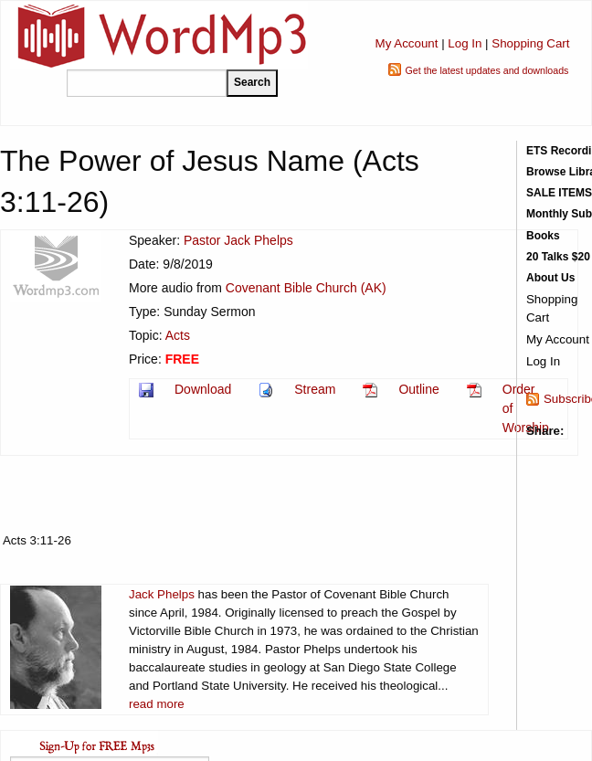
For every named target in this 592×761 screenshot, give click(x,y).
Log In (464, 43)
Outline (418, 389)
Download (202, 389)
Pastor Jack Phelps (238, 240)
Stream (314, 389)
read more (157, 704)
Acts (177, 335)
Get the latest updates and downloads (487, 70)
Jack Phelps (162, 594)
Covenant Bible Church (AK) (306, 287)
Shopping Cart (530, 43)
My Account (407, 43)
